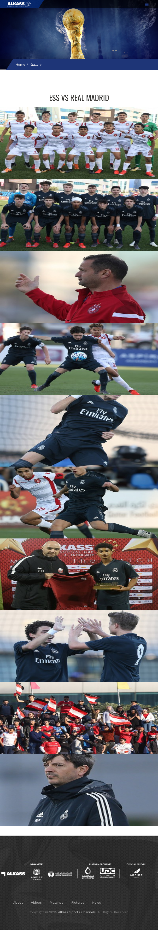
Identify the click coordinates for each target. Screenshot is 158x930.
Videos (36, 902)
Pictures (77, 902)
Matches (56, 902)
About (18, 902)
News (96, 902)
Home (20, 64)
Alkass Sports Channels (77, 912)
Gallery (35, 64)
